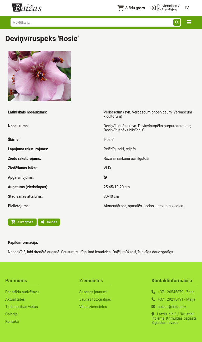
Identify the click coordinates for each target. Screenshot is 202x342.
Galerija (11, 314)
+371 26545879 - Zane (176, 292)
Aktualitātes (15, 299)
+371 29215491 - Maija (176, 299)
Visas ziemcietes (93, 307)
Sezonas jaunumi (93, 292)
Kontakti (12, 321)
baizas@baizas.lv (172, 307)
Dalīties (49, 222)
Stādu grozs (131, 8)
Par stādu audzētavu (22, 292)
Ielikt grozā (22, 222)
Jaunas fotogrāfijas (95, 299)
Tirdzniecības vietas (21, 307)
